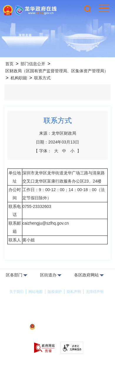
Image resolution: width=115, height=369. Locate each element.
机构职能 (19, 78)
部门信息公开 (33, 63)
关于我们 (16, 292)
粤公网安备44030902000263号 (57, 327)
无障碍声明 (95, 292)
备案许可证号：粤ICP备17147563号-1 (57, 319)
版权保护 (55, 292)
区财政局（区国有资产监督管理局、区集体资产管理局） (56, 71)
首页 (9, 63)
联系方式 (42, 78)
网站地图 (36, 292)
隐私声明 (74, 292)
